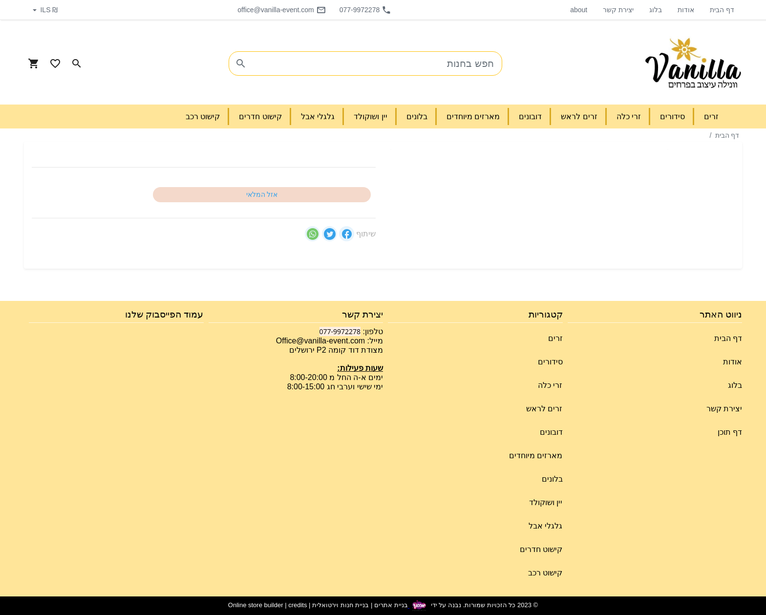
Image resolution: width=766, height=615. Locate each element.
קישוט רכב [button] (203, 116)
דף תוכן (730, 432)
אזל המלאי (262, 194)
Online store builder (255, 605)
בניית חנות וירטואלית (340, 605)
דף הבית (722, 10)
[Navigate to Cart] (33, 63)
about (578, 10)
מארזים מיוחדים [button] (473, 116)
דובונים (551, 432)
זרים (555, 338)
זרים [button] (711, 116)
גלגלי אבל (545, 526)
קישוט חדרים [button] (260, 116)
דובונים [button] (530, 116)
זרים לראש (544, 408)
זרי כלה (550, 385)
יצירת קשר (618, 10)
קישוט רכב (545, 573)
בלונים (552, 479)
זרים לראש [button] (579, 116)
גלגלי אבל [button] (318, 116)
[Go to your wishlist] (55, 63)
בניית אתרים (391, 605)
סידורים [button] (672, 116)
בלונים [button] (416, 116)
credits (297, 605)
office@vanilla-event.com (281, 10)
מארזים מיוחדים (535, 455)
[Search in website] (76, 63)
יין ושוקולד (545, 502)
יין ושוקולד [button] (370, 116)
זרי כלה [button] (629, 116)
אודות (686, 10)
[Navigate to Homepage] (693, 63)
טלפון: (372, 331)
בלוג (655, 10)
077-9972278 (366, 10)
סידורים (550, 362)
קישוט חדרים (541, 549)
